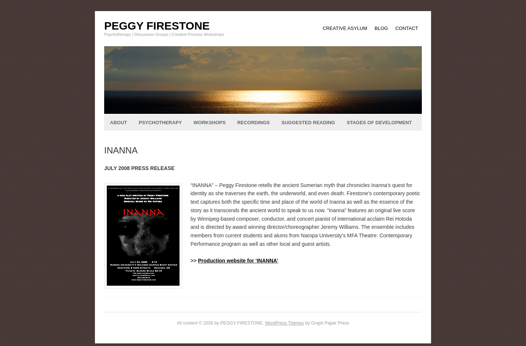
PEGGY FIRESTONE (157, 26)
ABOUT (118, 122)
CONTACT (406, 28)
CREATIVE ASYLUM (345, 28)
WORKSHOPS (210, 122)
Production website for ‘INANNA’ (238, 261)
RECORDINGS (253, 122)
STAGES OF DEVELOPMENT (379, 122)
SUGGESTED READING (308, 122)
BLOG (381, 28)
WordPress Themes (284, 323)
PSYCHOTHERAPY (160, 122)
